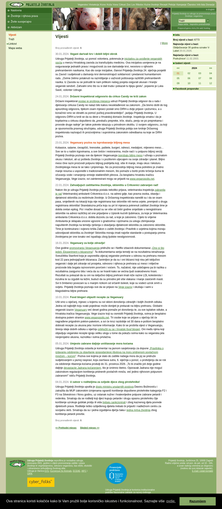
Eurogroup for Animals (61, 471)
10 (189, 83)
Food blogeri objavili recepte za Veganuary (96, 297)
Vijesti (12, 34)
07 (199, 78)
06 (189, 78)
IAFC (84, 471)
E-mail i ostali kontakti (202, 471)
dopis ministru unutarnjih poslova (115, 386)
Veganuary (81, 309)
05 (178, 78)
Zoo (128, 4)
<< (178, 68)
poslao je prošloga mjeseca (94, 101)
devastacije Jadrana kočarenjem (82, 367)
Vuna (115, 4)
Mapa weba (183, 24)
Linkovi (13, 43)
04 (210, 73)
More (165, 43)
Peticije (171, 4)
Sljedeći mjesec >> (89, 428)
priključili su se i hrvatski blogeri (119, 329)
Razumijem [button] (197, 501)
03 (199, 73)
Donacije (210, 4)
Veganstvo (83, 4)
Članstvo (191, 4)
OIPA (29, 473)
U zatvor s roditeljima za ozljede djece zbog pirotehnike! (105, 381)
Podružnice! (179, 58)
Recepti (163, 4)
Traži (11, 39)
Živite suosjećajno (21, 21)
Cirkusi (122, 4)
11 (199, 83)
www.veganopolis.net (142, 178)
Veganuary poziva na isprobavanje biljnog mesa (100, 142)
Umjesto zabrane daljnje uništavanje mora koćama (101, 343)
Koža (109, 4)
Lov (133, 4)
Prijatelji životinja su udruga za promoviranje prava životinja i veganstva (194, 15)
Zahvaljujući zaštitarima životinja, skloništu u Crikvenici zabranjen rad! (114, 185)
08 (210, 78)
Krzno (103, 4)
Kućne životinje (151, 4)
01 (178, 73)
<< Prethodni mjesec (66, 428)
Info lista (201, 4)
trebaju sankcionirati (114, 402)
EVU (47, 471)
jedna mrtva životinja (138, 410)
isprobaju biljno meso (130, 155)
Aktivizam (16, 27)
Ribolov (139, 4)
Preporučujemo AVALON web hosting (194, 28)
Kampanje (181, 4)
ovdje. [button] (171, 501)
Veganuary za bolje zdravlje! (87, 243)
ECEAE (76, 471)
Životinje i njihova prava (24, 16)
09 (178, 83)
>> (210, 68)
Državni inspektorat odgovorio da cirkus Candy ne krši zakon (108, 96)
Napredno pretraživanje (200, 24)
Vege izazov (125, 287)
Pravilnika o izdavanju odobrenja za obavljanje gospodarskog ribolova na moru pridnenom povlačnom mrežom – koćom (110, 352)
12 (210, 83)
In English (210, 9)
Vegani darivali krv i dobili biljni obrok (93, 53)
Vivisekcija (94, 4)
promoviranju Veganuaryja (84, 248)
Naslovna (16, 10)
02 (189, 73)
